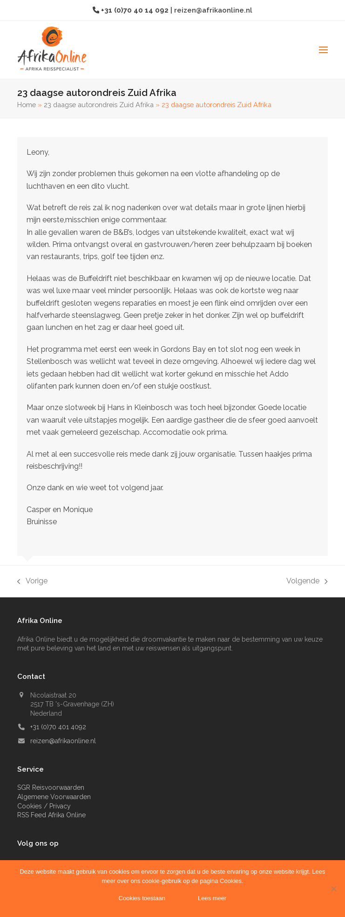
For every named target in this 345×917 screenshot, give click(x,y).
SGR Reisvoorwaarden (50, 787)
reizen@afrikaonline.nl (213, 10)
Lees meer (212, 898)
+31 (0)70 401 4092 (58, 727)
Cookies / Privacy (44, 806)
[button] (323, 50)
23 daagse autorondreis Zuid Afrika (99, 105)
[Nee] (333, 888)
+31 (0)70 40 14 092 (135, 10)
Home (26, 105)
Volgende (307, 581)
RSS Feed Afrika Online (51, 815)
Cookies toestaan (142, 898)
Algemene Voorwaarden (54, 797)
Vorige (32, 581)
